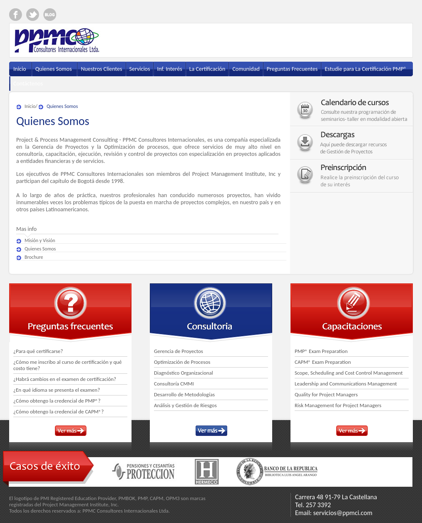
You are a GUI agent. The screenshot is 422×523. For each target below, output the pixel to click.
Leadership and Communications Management (346, 383)
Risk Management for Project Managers (338, 405)
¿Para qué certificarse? (38, 351)
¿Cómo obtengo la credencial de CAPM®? (58, 411)
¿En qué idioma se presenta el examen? (56, 390)
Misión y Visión (40, 240)
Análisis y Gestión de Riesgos (185, 405)
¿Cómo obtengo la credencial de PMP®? (57, 401)
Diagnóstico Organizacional (183, 373)
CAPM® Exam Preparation (323, 362)
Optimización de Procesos (182, 362)
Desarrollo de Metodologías (184, 394)
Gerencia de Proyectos (178, 351)
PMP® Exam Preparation (321, 351)
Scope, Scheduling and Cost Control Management (349, 373)
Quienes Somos (62, 106)
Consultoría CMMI (174, 383)
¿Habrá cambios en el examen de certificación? (64, 379)
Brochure (34, 257)
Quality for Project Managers (326, 394)
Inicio (30, 106)
